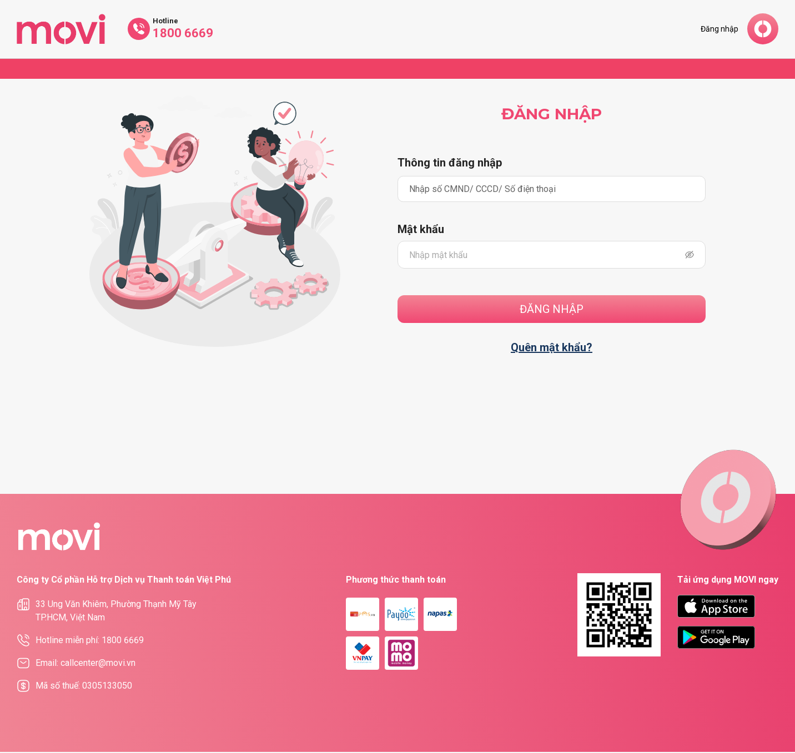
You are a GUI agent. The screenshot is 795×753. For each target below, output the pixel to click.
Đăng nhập (719, 28)
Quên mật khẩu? (551, 349)
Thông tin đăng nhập (450, 163)
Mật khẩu (421, 231)
